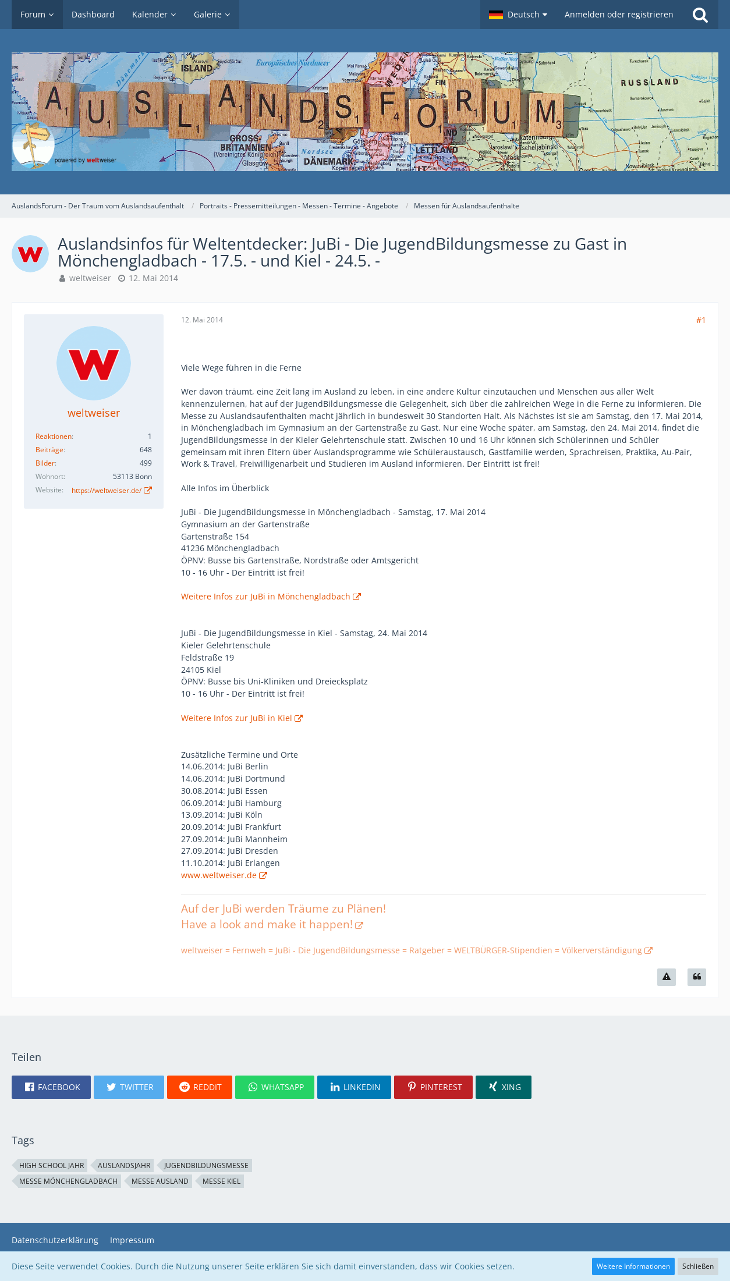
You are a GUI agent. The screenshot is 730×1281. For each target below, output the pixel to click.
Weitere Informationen (633, 1266)
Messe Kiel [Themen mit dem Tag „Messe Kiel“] (221, 1181)
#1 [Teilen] (701, 319)
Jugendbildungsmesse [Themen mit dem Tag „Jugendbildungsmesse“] (206, 1165)
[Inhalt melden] (666, 977)
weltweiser (90, 277)
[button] (518, 14)
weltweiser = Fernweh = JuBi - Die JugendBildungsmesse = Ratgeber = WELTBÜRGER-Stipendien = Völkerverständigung (411, 950)
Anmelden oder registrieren (619, 14)
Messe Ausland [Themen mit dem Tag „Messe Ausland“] (160, 1181)
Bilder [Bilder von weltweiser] (45, 463)
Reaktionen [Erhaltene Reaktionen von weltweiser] (54, 436)
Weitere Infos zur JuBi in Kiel (236, 717)
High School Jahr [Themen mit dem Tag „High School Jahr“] (51, 1165)
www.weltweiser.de (219, 875)
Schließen (698, 1266)
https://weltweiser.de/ (106, 490)
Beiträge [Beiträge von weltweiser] (49, 450)
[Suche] (700, 14)
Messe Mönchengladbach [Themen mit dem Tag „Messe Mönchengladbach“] (68, 1181)
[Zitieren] (697, 977)
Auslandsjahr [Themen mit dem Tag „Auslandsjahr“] (124, 1165)
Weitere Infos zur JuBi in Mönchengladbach (265, 596)
